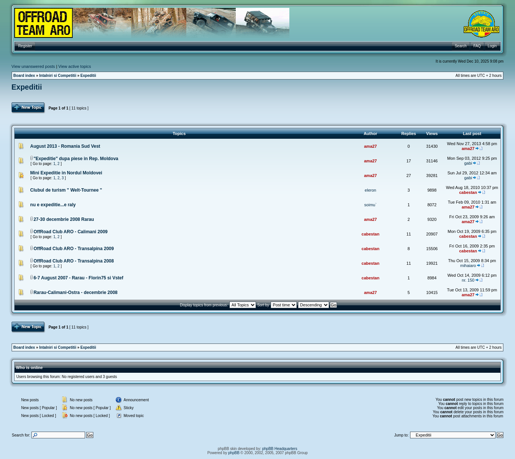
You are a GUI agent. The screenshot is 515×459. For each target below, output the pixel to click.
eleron (370, 190)
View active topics (74, 66)
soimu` (370, 204)
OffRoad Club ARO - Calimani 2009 (70, 231)
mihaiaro (468, 265)
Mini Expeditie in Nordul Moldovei (66, 173)
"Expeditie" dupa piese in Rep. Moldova (75, 158)
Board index (24, 76)
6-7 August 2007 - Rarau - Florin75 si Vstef (78, 277)
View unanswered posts (33, 66)
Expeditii (88, 76)
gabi (468, 163)
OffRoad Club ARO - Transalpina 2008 (73, 261)
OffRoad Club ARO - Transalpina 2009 (73, 248)
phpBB (234, 453)
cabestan (468, 192)
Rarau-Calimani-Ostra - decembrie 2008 (75, 292)
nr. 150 (468, 280)
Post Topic (29, 108)
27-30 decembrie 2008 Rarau (63, 219)
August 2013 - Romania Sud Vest (65, 146)
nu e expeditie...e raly (53, 204)
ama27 (370, 146)
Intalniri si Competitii (57, 76)
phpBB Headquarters (279, 449)
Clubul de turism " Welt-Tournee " (66, 190)
